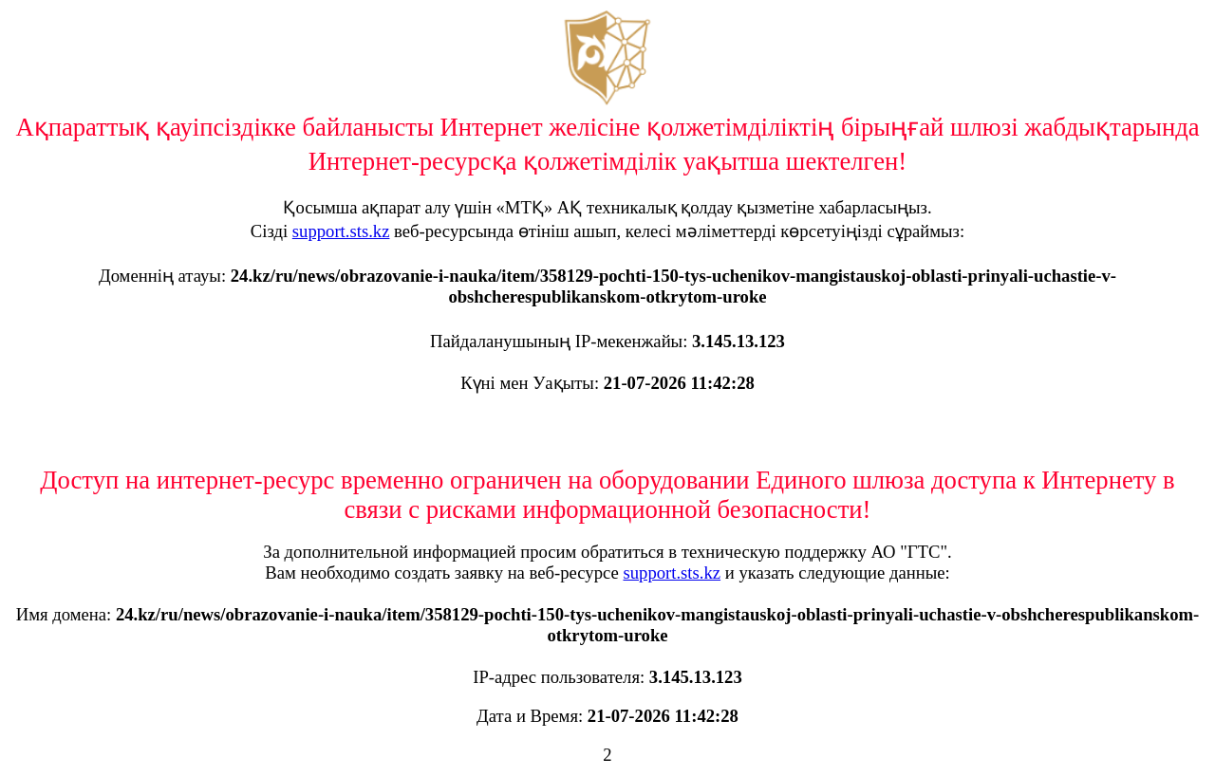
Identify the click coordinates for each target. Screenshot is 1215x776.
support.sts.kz (341, 231)
